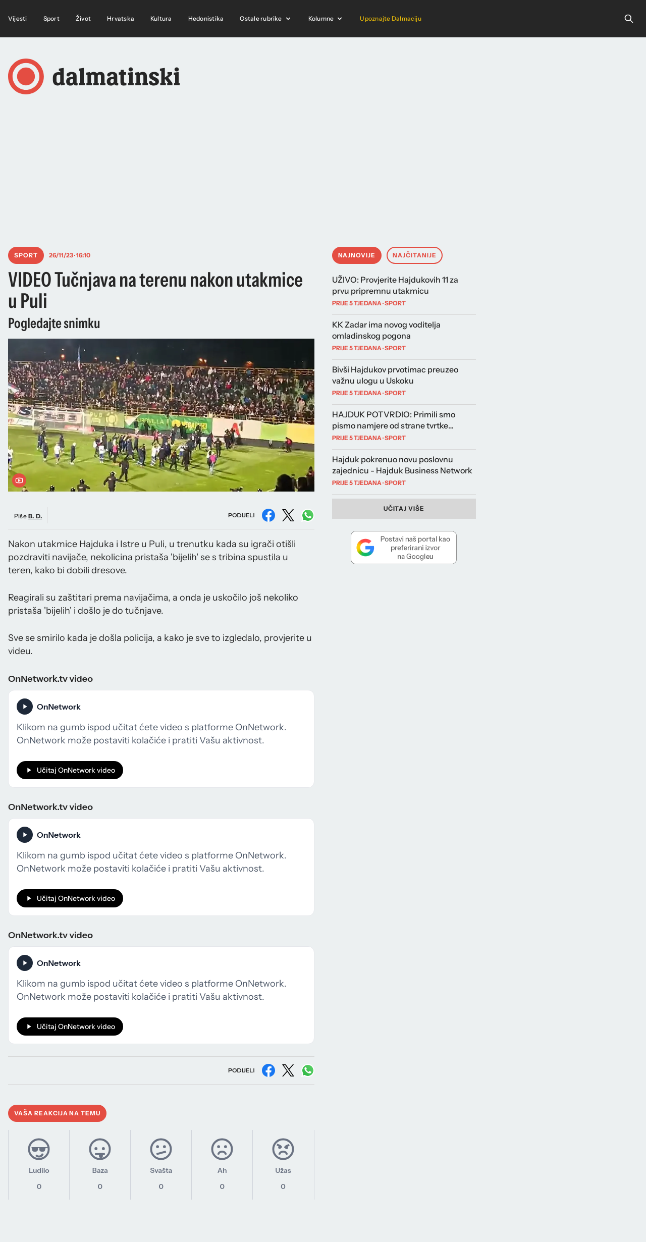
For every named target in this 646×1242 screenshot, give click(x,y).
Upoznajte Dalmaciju (390, 18)
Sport (51, 18)
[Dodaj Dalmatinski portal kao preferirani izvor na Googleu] (404, 547)
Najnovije (357, 255)
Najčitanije (415, 255)
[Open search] (629, 19)
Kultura (161, 18)
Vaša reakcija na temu (57, 1113)
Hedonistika (206, 18)
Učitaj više (404, 508)
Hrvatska (120, 18)
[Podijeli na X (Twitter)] (288, 515)
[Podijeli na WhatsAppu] (307, 515)
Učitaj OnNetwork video (70, 770)
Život (83, 18)
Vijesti (17, 18)
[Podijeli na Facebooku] (268, 515)
